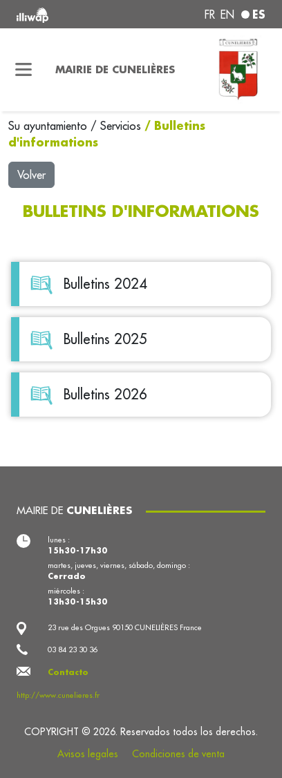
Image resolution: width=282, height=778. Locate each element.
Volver (31, 175)
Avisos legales (87, 754)
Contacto (68, 672)
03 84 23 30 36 (72, 649)
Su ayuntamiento (49, 126)
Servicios (122, 126)
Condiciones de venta (178, 754)
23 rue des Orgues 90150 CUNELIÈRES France (125, 627)
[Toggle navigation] (23, 70)
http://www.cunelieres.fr (58, 695)
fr (210, 14)
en (227, 14)
